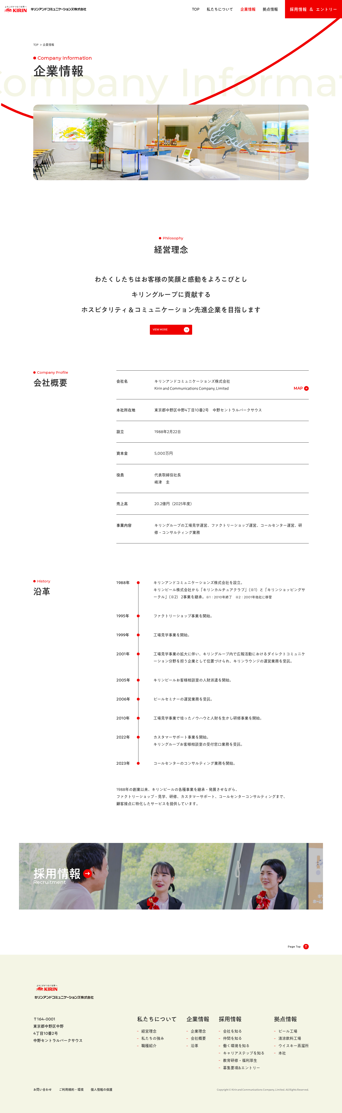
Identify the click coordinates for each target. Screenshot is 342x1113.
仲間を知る (232, 1038)
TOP (196, 9)
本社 (282, 1053)
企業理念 (198, 1031)
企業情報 (248, 9)
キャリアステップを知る (244, 1053)
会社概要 (198, 1038)
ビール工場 (287, 1031)
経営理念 (149, 1031)
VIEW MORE (160, 329)
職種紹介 (149, 1046)
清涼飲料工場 (289, 1038)
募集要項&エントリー (241, 1068)
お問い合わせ (42, 1089)
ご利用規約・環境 (71, 1089)
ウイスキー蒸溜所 (293, 1046)
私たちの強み (152, 1038)
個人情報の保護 (101, 1089)
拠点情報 (270, 9)
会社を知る (232, 1031)
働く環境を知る (236, 1046)
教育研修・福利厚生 (240, 1060)
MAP (298, 388)
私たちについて (220, 9)
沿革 (194, 1046)
